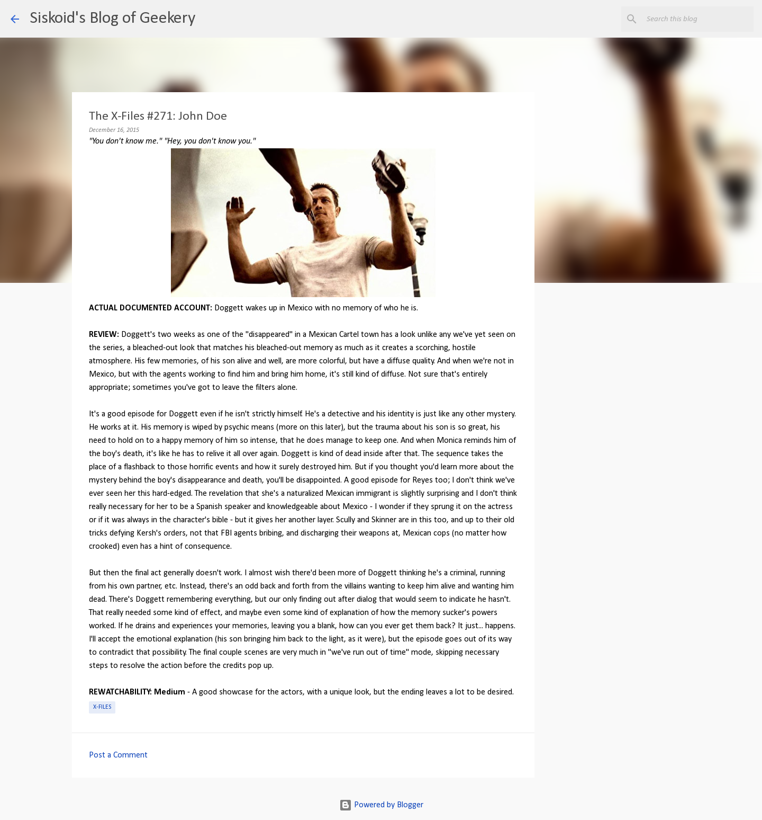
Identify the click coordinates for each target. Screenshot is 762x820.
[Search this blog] (698, 19)
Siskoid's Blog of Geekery (112, 18)
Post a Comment (118, 755)
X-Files (102, 707)
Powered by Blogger (381, 805)
